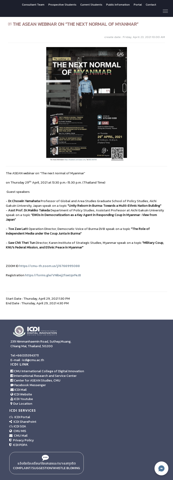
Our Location (21, 403)
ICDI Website (21, 394)
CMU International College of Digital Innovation (47, 371)
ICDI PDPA (18, 444)
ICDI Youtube (21, 399)
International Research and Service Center (43, 375)
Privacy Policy (21, 440)
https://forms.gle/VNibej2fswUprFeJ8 (53, 275)
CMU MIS (17, 431)
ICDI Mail (18, 389)
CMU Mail (18, 435)
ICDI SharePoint (22, 421)
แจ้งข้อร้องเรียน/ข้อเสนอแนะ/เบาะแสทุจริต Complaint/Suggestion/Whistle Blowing (46, 463)
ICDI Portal (19, 417)
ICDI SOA (20, 426)
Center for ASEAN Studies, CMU (35, 380)
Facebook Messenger (28, 385)
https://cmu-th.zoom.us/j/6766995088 (49, 266)
